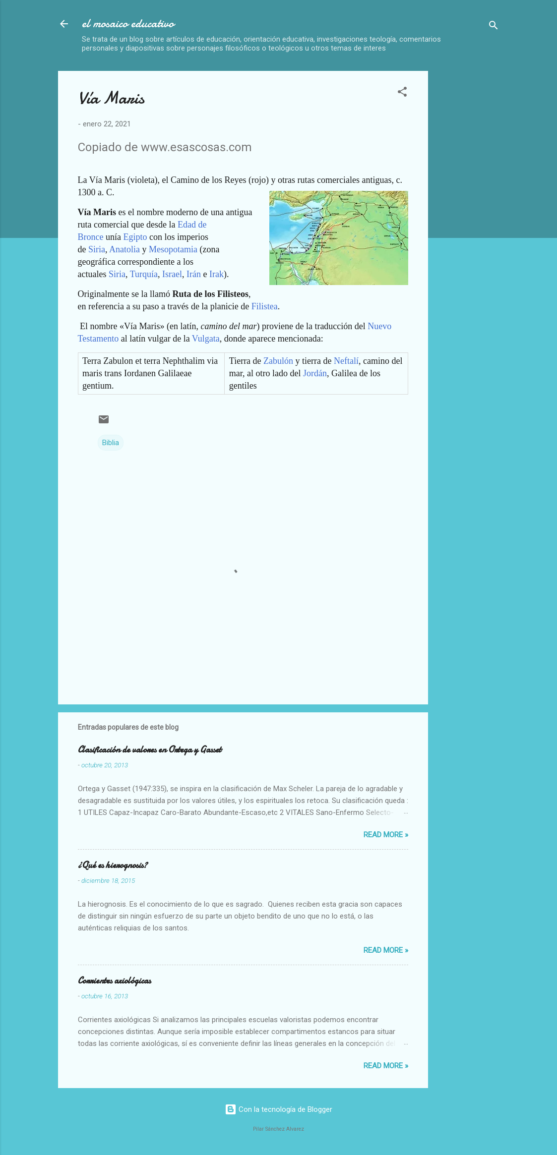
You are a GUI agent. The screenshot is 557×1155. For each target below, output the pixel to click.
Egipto (135, 237)
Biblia (110, 442)
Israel (172, 274)
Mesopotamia (173, 249)
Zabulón (278, 361)
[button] (402, 93)
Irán (193, 274)
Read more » (386, 834)
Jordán (315, 373)
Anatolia (124, 249)
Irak (216, 274)
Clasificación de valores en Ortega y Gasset (149, 750)
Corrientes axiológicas (114, 981)
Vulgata (206, 339)
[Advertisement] (496, 219)
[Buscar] (493, 27)
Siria (96, 249)
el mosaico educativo (128, 23)
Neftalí (346, 361)
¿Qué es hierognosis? (112, 865)
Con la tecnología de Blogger (278, 1109)
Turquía (144, 274)
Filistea (264, 306)
